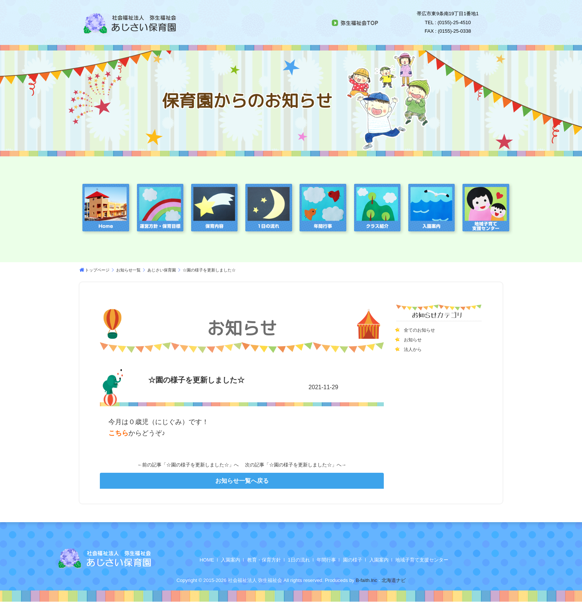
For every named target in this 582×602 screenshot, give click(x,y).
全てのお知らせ (422, 330)
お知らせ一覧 (128, 270)
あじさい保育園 (161, 270)
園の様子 (352, 560)
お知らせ (414, 339)
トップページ (97, 270)
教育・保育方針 (264, 560)
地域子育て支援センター (421, 560)
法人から (414, 349)
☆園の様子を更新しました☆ (197, 465)
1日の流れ (299, 560)
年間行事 (326, 560)
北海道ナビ (394, 580)
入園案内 (230, 560)
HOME (207, 560)
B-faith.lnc (365, 580)
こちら (118, 433)
